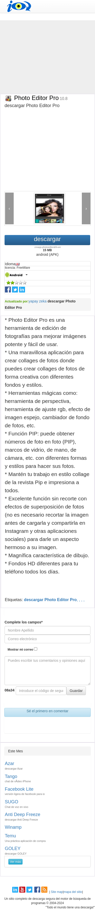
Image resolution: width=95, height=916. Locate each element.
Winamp (13, 827)
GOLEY (13, 848)
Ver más (15, 861)
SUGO (11, 801)
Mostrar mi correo (22, 649)
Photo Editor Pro (39, 97)
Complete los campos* (24, 622)
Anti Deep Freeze (22, 814)
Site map (57, 892)
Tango (11, 776)
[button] (9, 208)
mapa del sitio (73, 892)
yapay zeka (38, 301)
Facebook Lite (19, 789)
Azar (9, 763)
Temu (10, 835)
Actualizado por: (17, 301)
